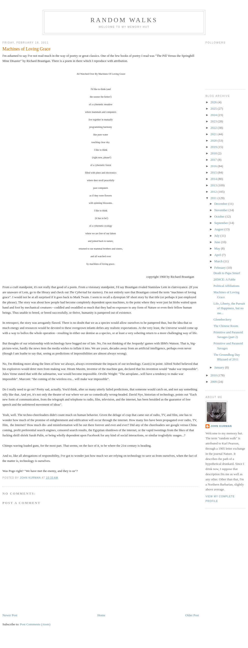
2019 (214, 147)
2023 (214, 121)
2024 (214, 115)
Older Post (192, 615)
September (221, 223)
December (221, 204)
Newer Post (9, 615)
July (217, 235)
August (219, 229)
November (221, 210)
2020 (214, 140)
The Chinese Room (225, 326)
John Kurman (221, 426)
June (217, 242)
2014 (214, 179)
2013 (214, 185)
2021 (214, 134)
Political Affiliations (226, 286)
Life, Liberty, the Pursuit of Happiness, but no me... (229, 308)
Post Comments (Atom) (35, 624)
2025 (214, 108)
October (219, 216)
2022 (214, 128)
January (219, 367)
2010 (214, 375)
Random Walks (124, 20)
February (220, 267)
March (218, 261)
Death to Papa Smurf (226, 273)
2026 (214, 102)
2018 (214, 153)
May (217, 248)
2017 (214, 160)
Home (101, 615)
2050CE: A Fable (224, 279)
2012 (214, 191)
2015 (214, 172)
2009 (214, 381)
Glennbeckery (222, 319)
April (218, 255)
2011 (214, 198)
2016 (214, 166)
